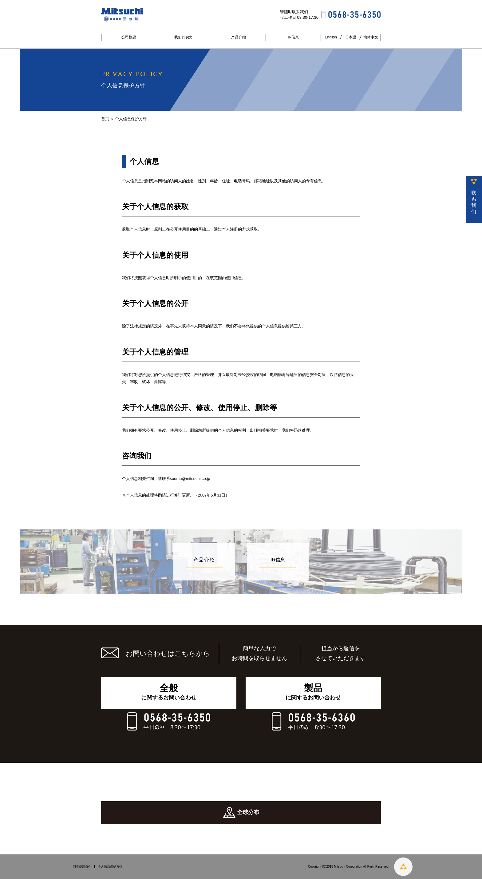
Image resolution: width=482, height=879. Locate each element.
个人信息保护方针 (110, 866)
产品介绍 (238, 37)
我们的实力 (183, 37)
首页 (105, 119)
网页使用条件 (82, 866)
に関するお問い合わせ (168, 692)
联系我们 (473, 202)
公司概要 (128, 37)
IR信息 (293, 37)
